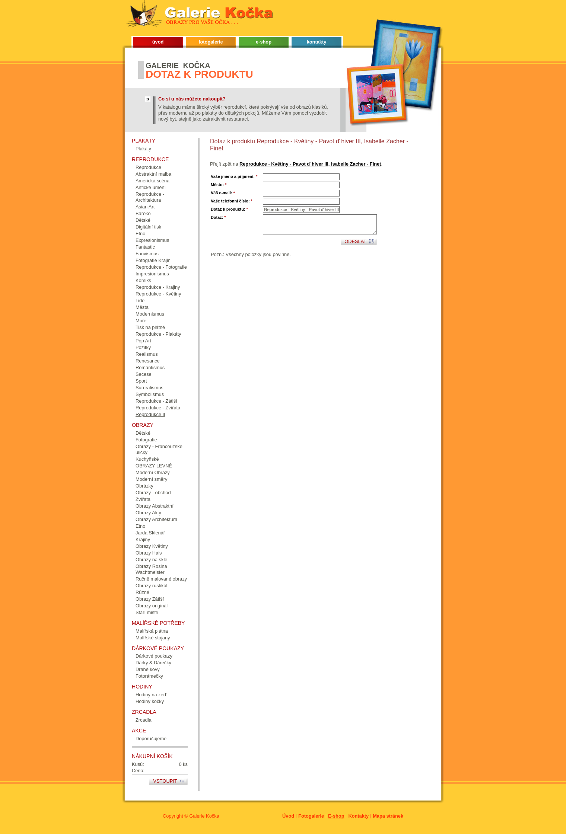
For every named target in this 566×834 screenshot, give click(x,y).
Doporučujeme (151, 738)
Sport (141, 381)
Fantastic (145, 247)
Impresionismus (152, 274)
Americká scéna (152, 180)
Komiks (143, 280)
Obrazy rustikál (151, 585)
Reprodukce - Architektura (150, 197)
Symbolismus (150, 394)
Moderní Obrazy (153, 472)
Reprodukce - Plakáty (158, 334)
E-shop (336, 816)
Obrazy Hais (149, 553)
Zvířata (143, 499)
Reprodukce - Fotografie (161, 267)
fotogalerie (210, 42)
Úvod (288, 816)
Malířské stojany (153, 637)
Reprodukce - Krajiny (158, 287)
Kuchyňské (147, 459)
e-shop (263, 42)
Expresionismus (152, 240)
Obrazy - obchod (153, 492)
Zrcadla (144, 720)
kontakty (317, 42)
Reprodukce (148, 167)
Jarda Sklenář (150, 533)
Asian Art (145, 207)
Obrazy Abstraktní (155, 506)
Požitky (143, 347)
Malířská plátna (152, 631)
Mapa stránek (388, 816)
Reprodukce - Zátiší (156, 401)
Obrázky (144, 486)
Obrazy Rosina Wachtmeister (151, 569)
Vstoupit (165, 781)
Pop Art (143, 340)
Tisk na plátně (150, 327)
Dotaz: (218, 217)
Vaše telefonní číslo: (231, 201)
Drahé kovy (148, 669)
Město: (218, 184)
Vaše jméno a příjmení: (234, 176)
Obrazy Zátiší (150, 599)
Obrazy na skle (151, 559)
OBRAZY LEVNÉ (154, 466)
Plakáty (143, 148)
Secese (144, 374)
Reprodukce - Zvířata (158, 407)
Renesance (148, 361)
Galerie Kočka (204, 816)
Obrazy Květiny (152, 546)
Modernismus (150, 314)
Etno (140, 233)
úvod (158, 42)
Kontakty (358, 816)
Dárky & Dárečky (153, 662)
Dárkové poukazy (154, 656)
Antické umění (151, 187)
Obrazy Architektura (156, 519)
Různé (142, 592)
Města (142, 307)
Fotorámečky (149, 676)
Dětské (143, 220)
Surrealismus (149, 387)
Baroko (143, 213)
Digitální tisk (148, 227)
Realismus (147, 354)
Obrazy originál (152, 605)
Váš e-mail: (223, 193)
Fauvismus (147, 253)
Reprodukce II (150, 414)
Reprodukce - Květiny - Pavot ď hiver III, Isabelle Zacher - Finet (310, 164)
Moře (141, 320)
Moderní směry (151, 479)
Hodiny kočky (150, 701)
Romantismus (150, 367)
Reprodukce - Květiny (158, 294)
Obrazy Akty (148, 512)
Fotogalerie (311, 816)
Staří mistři (147, 612)
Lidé (140, 300)
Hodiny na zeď (151, 694)
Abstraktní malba (153, 174)
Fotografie (146, 439)
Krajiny (143, 539)
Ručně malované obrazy (161, 579)
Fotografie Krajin (153, 260)
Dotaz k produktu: (229, 209)
